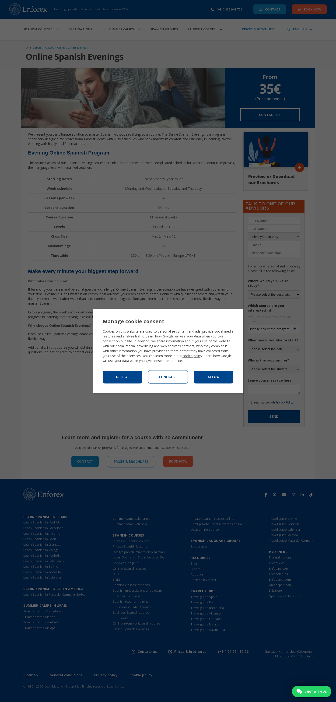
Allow (213, 377)
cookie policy (192, 356)
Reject (122, 377)
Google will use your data (182, 336)
